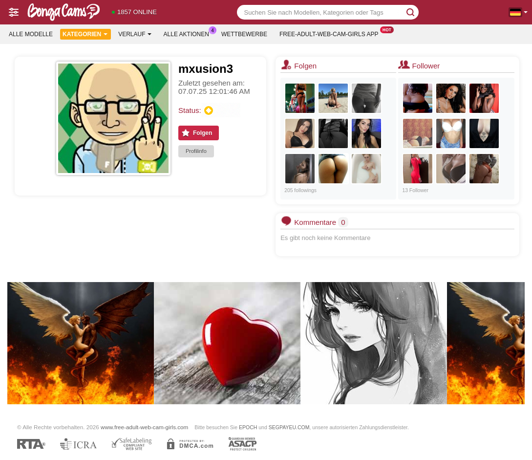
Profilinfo (196, 151)
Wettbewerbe (244, 34)
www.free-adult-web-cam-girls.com (144, 427)
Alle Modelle (31, 34)
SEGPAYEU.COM (289, 427)
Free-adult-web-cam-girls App (331, 33)
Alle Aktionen (189, 33)
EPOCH (248, 427)
